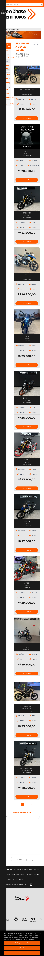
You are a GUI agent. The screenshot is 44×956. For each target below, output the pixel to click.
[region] (22, 943)
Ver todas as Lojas (22, 860)
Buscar (12, 103)
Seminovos (15, 29)
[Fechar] (41, 933)
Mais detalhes (27, 118)
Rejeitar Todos (22, 948)
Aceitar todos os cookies (22, 953)
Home (6, 29)
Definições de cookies (22, 943)
